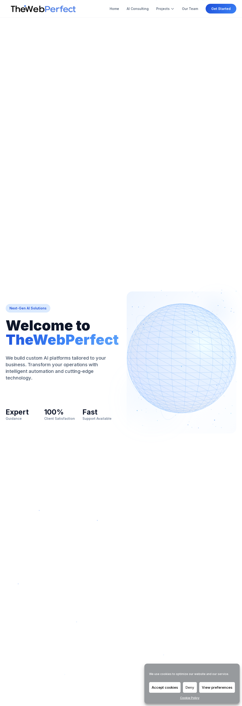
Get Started (221, 9)
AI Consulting (138, 9)
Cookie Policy (189, 698)
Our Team (190, 9)
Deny (190, 687)
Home (114, 9)
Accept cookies (165, 687)
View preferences (217, 687)
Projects (165, 9)
